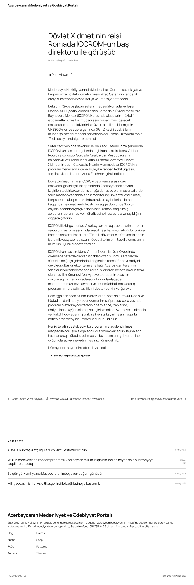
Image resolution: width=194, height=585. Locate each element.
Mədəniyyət (73, 60)
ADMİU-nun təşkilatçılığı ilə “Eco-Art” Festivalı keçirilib (47, 450)
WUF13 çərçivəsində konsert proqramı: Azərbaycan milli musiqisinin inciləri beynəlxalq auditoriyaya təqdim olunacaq (80, 461)
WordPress (181, 575)
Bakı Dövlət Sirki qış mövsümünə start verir (156, 399)
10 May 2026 (180, 483)
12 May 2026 (180, 449)
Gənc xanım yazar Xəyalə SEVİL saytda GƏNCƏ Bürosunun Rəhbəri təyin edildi (58, 399)
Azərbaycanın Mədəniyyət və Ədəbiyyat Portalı (43, 5)
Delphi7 (61, 60)
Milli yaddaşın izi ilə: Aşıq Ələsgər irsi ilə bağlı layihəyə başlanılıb (54, 483)
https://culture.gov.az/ (77, 355)
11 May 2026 (180, 473)
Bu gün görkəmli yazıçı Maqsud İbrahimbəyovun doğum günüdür (55, 473)
